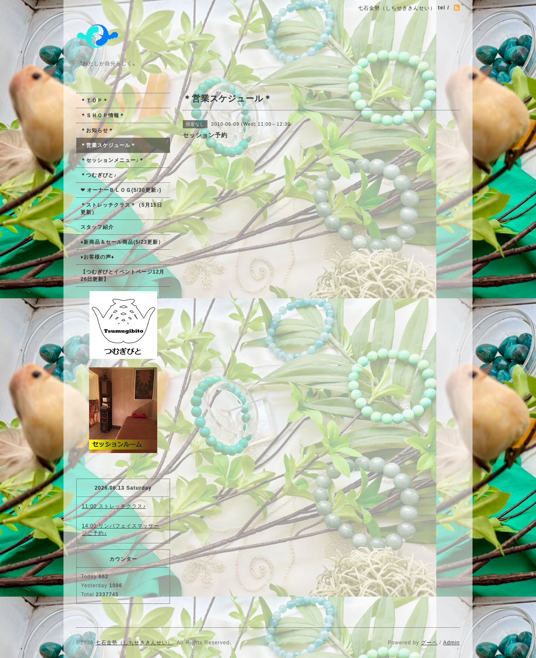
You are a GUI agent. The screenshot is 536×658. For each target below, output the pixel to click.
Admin (451, 643)
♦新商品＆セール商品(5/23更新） (122, 242)
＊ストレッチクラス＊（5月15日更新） (121, 208)
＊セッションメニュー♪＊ (112, 160)
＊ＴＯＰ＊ (94, 101)
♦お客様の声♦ (97, 257)
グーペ (429, 643)
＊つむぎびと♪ (99, 175)
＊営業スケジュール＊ (108, 145)
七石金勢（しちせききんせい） (134, 643)
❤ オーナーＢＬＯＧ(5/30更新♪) (121, 190)
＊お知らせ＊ (97, 130)
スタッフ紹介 (97, 227)
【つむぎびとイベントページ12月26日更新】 (122, 275)
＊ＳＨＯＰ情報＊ (103, 115)
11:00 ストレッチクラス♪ (114, 506)
